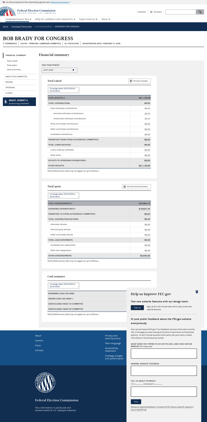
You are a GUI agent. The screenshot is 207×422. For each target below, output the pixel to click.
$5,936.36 (145, 255)
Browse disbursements (137, 186)
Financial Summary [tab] (15, 55)
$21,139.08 (144, 165)
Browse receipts (141, 81)
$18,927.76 (144, 208)
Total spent (12, 65)
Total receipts (55, 97)
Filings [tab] (9, 93)
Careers (39, 340)
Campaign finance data (21, 26)
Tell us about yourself (143, 381)
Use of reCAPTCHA (138, 410)
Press (38, 345)
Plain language (113, 343)
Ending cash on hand (59, 298)
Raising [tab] (9, 82)
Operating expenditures (61, 208)
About (38, 335)
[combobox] (180, 12)
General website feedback (145, 364)
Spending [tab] (10, 87)
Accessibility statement (111, 349)
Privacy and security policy (112, 336)
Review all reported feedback (143, 407)
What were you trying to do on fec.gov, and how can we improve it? (161, 345)
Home (5, 26)
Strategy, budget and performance (114, 357)
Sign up (137, 308)
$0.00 (147, 113)
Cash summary (14, 69)
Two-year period (50, 64)
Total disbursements (59, 203)
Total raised (12, 61)
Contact (39, 350)
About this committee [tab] (16, 76)
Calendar (142, 12)
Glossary (158, 12)
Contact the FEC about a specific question (175, 407)
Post (136, 402)
